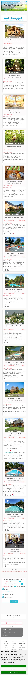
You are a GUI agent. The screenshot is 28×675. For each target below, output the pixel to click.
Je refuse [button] (14, 669)
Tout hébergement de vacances (6, 647)
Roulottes (14, 647)
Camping (5, 589)
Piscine (9, 592)
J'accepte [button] (13, 666)
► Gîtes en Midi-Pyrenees (8, 632)
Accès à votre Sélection (11, 623)
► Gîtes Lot (5, 635)
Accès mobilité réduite (8, 594)
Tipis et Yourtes (14, 649)
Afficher (14, 601)
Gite (11, 586)
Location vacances (19, 586)
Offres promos (22, 647)
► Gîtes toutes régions (7, 629)
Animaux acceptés (7, 597)
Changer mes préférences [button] (13, 672)
